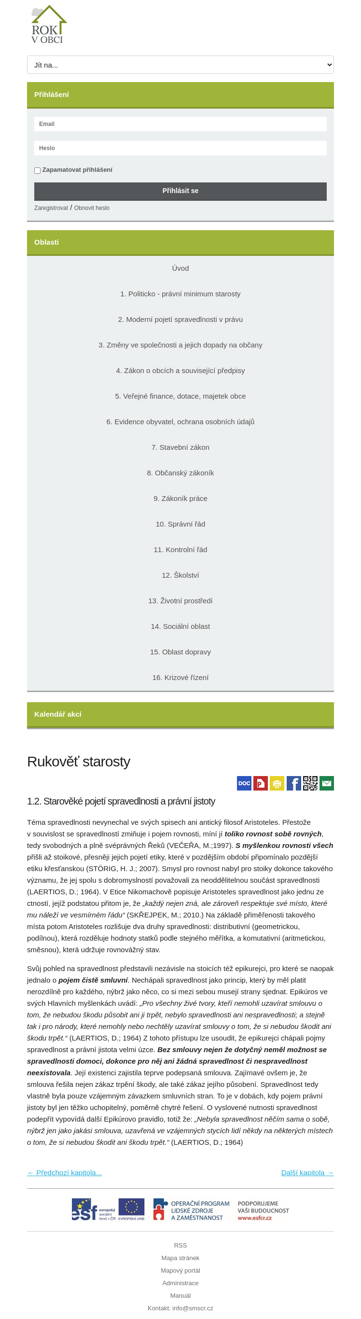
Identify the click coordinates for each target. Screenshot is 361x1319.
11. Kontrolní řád (181, 549)
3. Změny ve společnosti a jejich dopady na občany (180, 345)
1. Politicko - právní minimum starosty (180, 294)
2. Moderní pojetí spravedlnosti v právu (180, 319)
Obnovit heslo (92, 208)
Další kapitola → (307, 1172)
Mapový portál (180, 1270)
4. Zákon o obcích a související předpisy (180, 370)
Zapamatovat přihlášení (73, 170)
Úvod (180, 268)
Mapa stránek (181, 1258)
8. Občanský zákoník (180, 473)
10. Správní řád (181, 524)
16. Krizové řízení (181, 677)
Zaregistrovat (51, 208)
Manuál (180, 1295)
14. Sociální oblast (180, 626)
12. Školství (180, 575)
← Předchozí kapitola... (64, 1172)
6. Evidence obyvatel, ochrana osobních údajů (181, 421)
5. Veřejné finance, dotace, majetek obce (180, 396)
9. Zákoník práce (180, 498)
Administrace (180, 1283)
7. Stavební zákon (180, 447)
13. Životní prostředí (180, 601)
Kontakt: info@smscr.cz (180, 1308)
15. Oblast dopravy (180, 652)
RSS (180, 1245)
